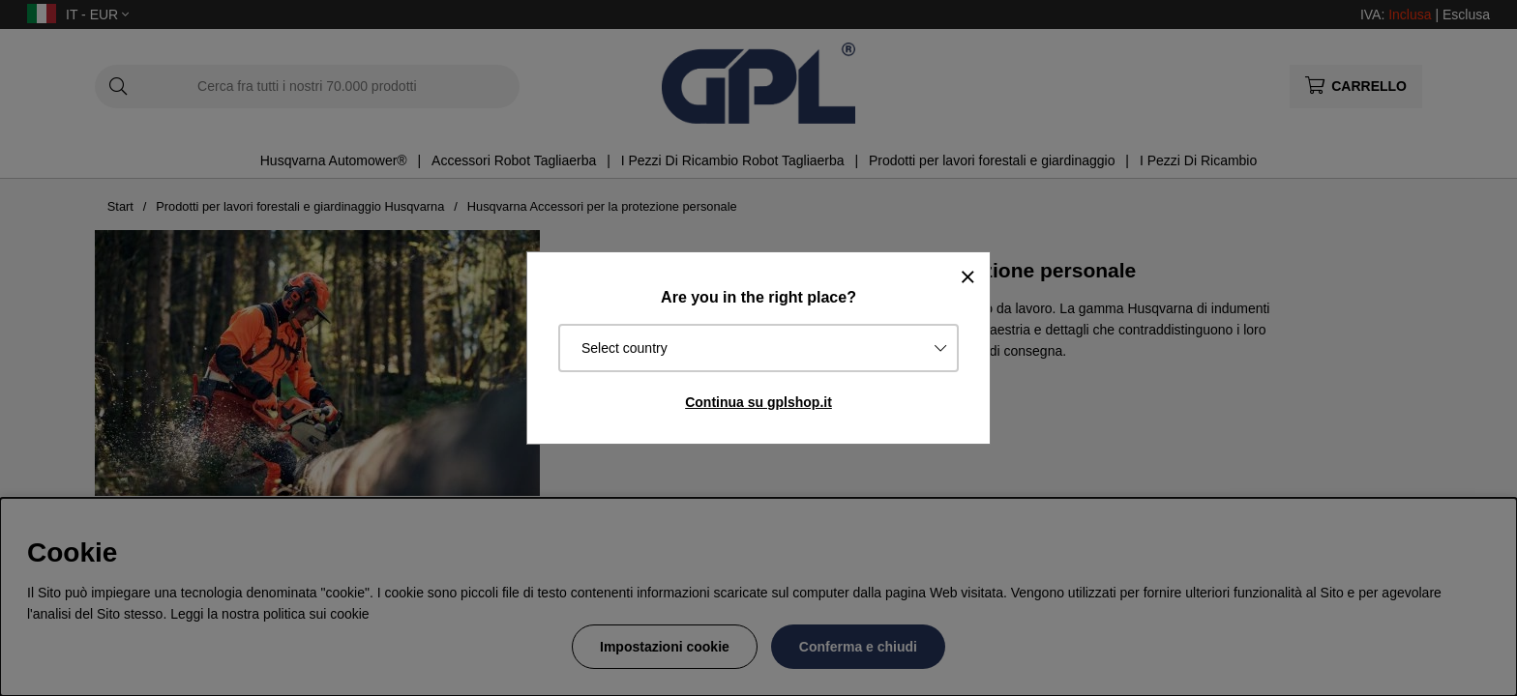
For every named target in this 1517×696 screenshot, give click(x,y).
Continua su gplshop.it (758, 402)
